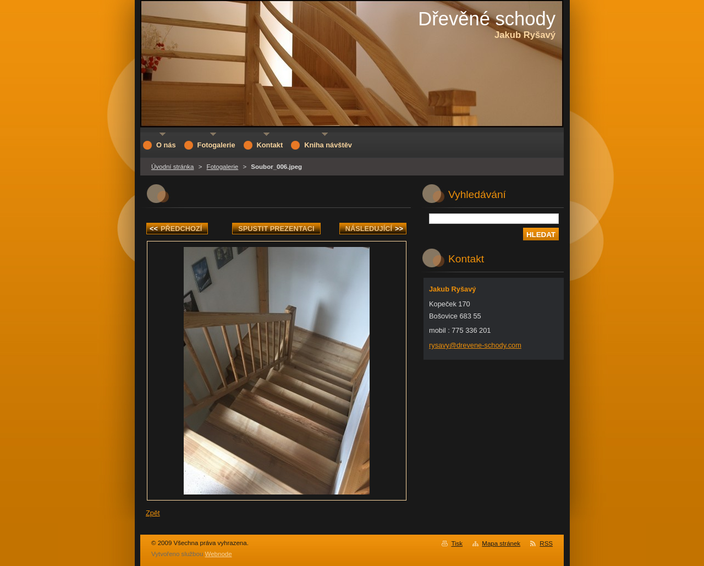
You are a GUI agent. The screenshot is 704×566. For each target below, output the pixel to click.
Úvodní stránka (172, 166)
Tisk (457, 543)
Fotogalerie (223, 166)
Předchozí (176, 228)
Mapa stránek (501, 543)
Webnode (218, 554)
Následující (374, 228)
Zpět (153, 513)
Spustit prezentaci (276, 228)
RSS (546, 543)
